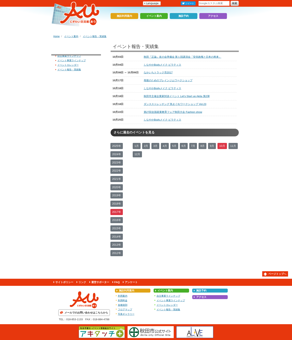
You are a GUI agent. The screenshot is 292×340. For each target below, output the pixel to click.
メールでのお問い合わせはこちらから (86, 312)
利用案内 (122, 296)
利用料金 (122, 300)
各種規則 (122, 305)
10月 (222, 145)
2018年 (116, 203)
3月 (155, 145)
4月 (165, 145)
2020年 (116, 187)
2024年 (116, 154)
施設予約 (183, 15)
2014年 (116, 236)
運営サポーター (100, 282)
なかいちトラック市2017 (158, 72)
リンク (82, 282)
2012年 (116, 253)
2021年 (116, 178)
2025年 (116, 145)
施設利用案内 (124, 15)
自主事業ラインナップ (69, 56)
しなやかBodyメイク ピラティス (162, 64)
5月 (174, 145)
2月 (146, 145)
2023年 (116, 162)
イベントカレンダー (68, 65)
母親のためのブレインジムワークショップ (168, 80)
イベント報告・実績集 (94, 36)
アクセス (213, 15)
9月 (212, 145)
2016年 (116, 220)
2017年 (116, 211)
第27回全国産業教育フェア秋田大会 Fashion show (173, 111)
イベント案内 (154, 15)
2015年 (116, 228)
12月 (137, 154)
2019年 (116, 195)
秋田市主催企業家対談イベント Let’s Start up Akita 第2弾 (177, 96)
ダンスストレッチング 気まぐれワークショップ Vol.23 (175, 104)
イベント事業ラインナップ (71, 60)
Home (56, 36)
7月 (193, 145)
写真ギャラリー (126, 314)
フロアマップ (125, 309)
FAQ (117, 282)
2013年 (116, 244)
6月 (184, 145)
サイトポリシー (64, 282)
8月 (202, 145)
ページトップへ (277, 273)
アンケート (131, 282)
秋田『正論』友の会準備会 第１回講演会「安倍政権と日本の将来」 (182, 56)
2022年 (116, 170)
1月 (136, 145)
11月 (233, 145)
